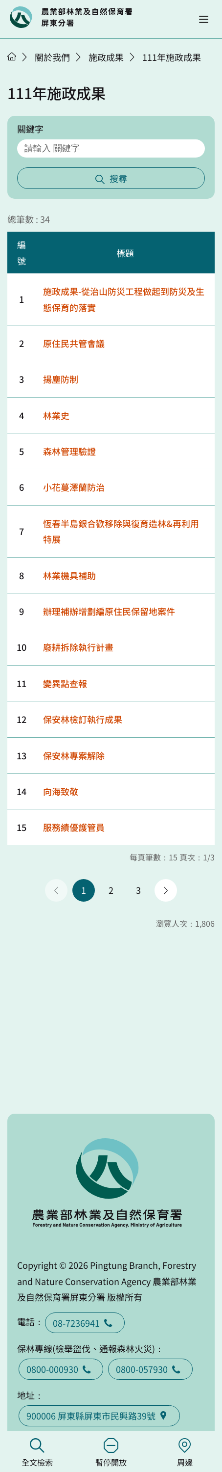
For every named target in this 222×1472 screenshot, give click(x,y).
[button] (203, 19)
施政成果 (106, 57)
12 (21, 719)
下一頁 (166, 890)
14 (21, 791)
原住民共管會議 (74, 343)
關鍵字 (30, 128)
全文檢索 (37, 1453)
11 (21, 683)
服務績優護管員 (74, 827)
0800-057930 (150, 1369)
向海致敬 (60, 791)
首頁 (11, 56)
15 (21, 827)
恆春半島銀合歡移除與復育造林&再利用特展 (121, 531)
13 (21, 755)
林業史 (56, 415)
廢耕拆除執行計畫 (78, 647)
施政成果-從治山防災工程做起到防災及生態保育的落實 (123, 299)
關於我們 (52, 57)
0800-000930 (60, 1369)
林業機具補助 (69, 575)
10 (21, 647)
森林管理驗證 (69, 451)
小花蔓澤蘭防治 (74, 487)
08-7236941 (85, 1322)
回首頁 (71, 17)
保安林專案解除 (74, 755)
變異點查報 (65, 683)
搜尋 (118, 178)
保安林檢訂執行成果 (82, 719)
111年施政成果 (171, 57)
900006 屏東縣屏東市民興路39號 (99, 1415)
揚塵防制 (60, 379)
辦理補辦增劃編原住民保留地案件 (109, 611)
